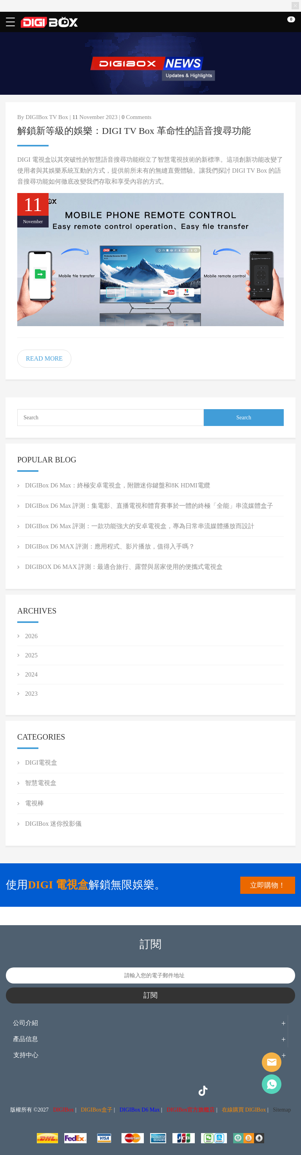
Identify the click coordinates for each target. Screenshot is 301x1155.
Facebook (97, 1091)
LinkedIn (168, 1091)
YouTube (185, 1091)
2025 (31, 655)
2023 (31, 693)
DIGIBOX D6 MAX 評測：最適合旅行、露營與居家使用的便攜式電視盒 (124, 566)
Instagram (115, 1091)
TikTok (203, 1091)
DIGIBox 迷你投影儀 (53, 823)
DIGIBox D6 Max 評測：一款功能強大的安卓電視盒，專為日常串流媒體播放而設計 (139, 526)
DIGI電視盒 (41, 762)
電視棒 (34, 803)
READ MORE (44, 358)
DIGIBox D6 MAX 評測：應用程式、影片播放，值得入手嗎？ (110, 546)
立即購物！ (267, 885)
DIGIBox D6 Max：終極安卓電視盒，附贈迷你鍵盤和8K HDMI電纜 (117, 485)
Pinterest (150, 1091)
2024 (31, 674)
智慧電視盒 (40, 783)
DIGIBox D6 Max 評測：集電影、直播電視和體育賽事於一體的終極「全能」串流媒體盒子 (149, 505)
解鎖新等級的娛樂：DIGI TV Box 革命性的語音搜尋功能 (134, 131)
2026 (31, 636)
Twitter (132, 1091)
